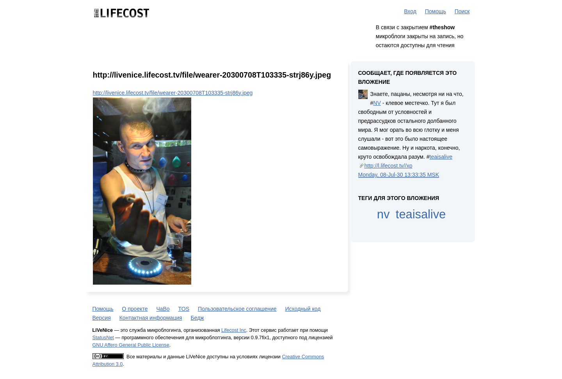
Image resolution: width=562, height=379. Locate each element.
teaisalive (441, 157)
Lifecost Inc (233, 330)
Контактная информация (150, 318)
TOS (184, 309)
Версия (101, 318)
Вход (410, 11)
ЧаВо (162, 309)
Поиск (462, 11)
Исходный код (303, 309)
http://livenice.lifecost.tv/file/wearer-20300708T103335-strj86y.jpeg (173, 93)
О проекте (135, 309)
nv (383, 214)
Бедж (197, 318)
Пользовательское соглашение (237, 309)
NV (377, 103)
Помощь (435, 11)
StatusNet (103, 337)
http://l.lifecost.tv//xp (389, 166)
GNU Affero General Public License (130, 345)
